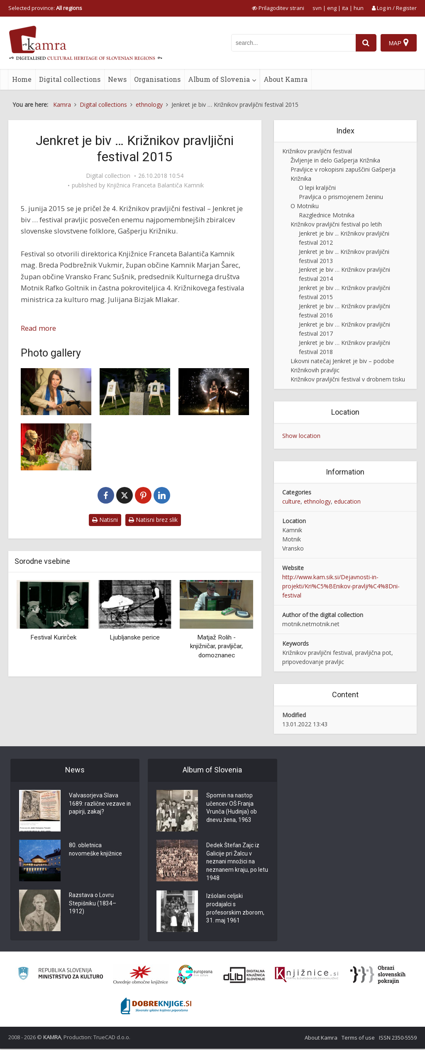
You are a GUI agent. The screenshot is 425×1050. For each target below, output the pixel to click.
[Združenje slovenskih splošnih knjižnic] (306, 975)
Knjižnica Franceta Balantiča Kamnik (155, 185)
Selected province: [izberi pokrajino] (45, 8)
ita (345, 8)
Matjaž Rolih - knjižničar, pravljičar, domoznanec (216, 646)
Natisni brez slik (153, 520)
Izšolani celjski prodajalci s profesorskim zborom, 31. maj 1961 (235, 910)
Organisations (157, 79)
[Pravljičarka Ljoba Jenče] (56, 391)
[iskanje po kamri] (293, 43)
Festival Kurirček (53, 637)
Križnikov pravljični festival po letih (336, 224)
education (347, 501)
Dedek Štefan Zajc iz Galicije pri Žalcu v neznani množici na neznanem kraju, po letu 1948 (233, 863)
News (117, 79)
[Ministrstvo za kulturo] (60, 976)
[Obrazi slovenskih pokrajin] (378, 975)
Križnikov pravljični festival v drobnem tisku (348, 379)
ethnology (317, 501)
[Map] (399, 43)
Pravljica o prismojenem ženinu (341, 197)
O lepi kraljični (317, 188)
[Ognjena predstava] (213, 391)
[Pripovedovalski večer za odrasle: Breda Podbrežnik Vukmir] (56, 446)
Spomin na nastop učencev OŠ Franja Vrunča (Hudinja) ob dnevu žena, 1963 (232, 808)
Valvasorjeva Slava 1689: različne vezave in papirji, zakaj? (97, 804)
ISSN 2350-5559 (398, 1039)
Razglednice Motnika (326, 215)
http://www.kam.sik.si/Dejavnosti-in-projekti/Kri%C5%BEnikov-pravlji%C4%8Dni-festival (341, 586)
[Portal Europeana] (195, 975)
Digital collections (69, 79)
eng (332, 8)
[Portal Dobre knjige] (156, 1007)
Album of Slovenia (219, 79)
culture (291, 501)
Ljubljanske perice (135, 637)
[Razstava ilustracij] (135, 391)
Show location (301, 436)
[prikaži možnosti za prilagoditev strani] (278, 8)
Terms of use (358, 1039)
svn (317, 8)
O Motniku (305, 206)
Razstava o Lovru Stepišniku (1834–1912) (93, 904)
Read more (38, 328)
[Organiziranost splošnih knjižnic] (141, 975)
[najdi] (366, 43)
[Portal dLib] (244, 975)
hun (359, 8)
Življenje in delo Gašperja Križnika (335, 160)
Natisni (105, 520)
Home (22, 79)
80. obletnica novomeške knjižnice (96, 850)
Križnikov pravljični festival (317, 151)
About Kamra (286, 79)
